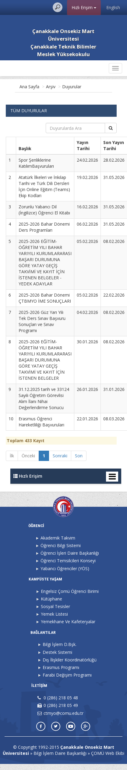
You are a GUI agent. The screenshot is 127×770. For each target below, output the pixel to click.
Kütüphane (51, 599)
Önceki (28, 456)
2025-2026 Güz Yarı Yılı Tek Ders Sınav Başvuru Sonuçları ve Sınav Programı (42, 321)
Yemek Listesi (54, 614)
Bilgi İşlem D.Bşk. (59, 644)
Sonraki (60, 456)
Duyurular (71, 86)
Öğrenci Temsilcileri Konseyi (68, 560)
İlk (12, 456)
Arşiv (50, 86)
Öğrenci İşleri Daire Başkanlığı (70, 553)
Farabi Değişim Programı (67, 675)
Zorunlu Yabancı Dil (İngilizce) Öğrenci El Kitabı (44, 210)
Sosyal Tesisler (55, 606)
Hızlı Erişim (84, 7)
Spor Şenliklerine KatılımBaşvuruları (36, 163)
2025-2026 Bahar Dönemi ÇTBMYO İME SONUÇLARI (45, 298)
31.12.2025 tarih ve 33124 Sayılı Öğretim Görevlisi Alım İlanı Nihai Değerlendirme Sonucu (44, 398)
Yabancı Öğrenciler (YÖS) (65, 568)
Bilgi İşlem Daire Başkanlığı (60, 753)
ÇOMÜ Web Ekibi (107, 753)
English (113, 7)
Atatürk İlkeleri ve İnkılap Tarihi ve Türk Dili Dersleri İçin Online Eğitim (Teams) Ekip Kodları (44, 186)
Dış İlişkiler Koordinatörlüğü (70, 660)
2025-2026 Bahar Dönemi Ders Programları (44, 227)
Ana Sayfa (29, 86)
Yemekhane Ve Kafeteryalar (68, 621)
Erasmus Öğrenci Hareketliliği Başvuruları (41, 422)
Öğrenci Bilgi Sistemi (61, 545)
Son (79, 456)
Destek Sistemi (57, 652)
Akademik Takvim (58, 538)
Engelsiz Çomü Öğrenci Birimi (70, 591)
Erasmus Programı (61, 667)
